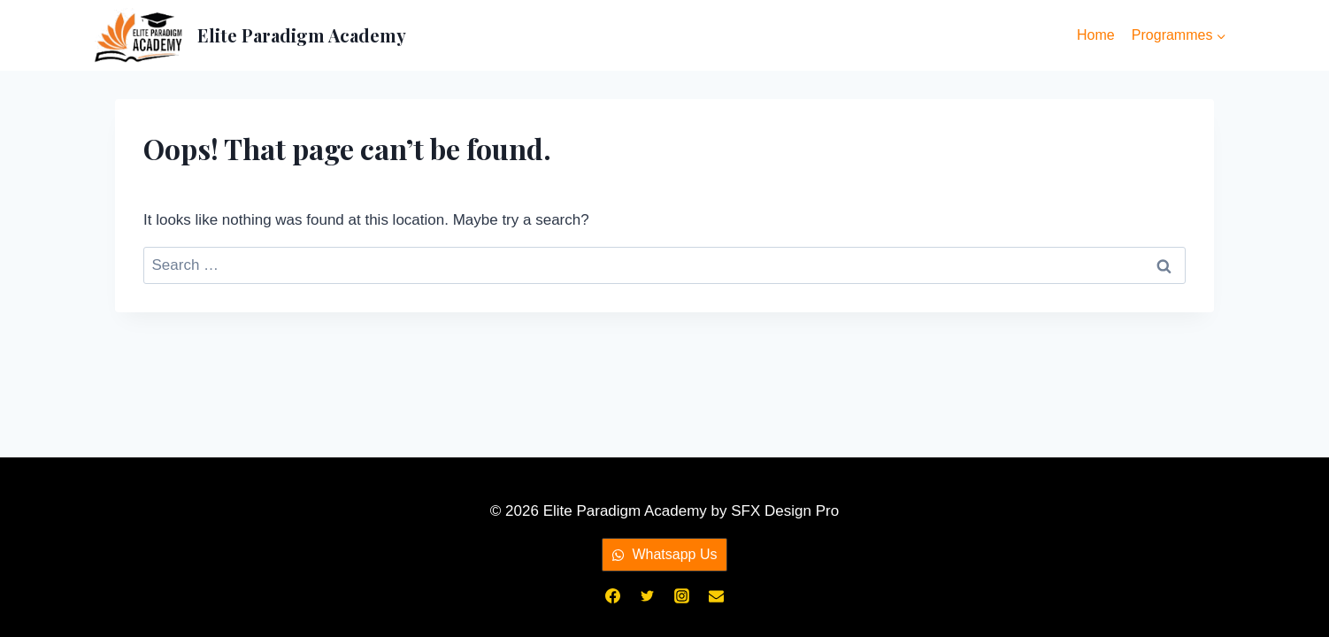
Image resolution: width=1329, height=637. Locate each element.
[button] (664, 555)
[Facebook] (612, 595)
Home (1096, 34)
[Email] (717, 595)
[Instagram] (682, 595)
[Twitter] (647, 595)
